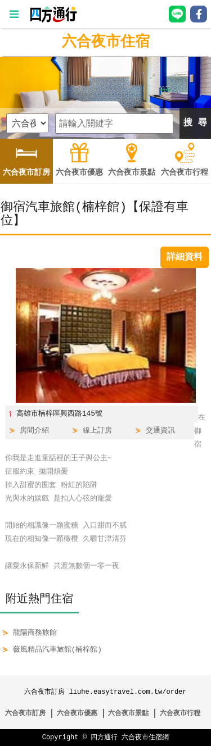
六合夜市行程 (180, 713)
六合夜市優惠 (77, 713)
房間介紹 (34, 431)
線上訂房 (97, 431)
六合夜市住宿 (106, 42)
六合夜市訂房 (25, 713)
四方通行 (104, 737)
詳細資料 (185, 257)
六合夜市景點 (128, 713)
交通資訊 (160, 431)
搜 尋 (195, 123)
